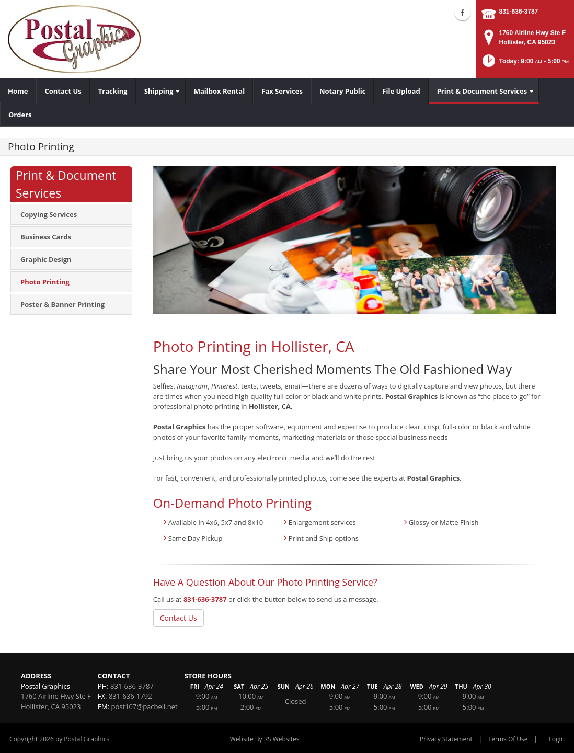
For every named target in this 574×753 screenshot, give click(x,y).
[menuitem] (18, 91)
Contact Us (178, 618)
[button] (524, 64)
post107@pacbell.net (144, 706)
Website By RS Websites (265, 739)
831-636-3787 (518, 11)
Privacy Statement (446, 739)
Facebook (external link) (462, 12)
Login (557, 739)
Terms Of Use (508, 739)
